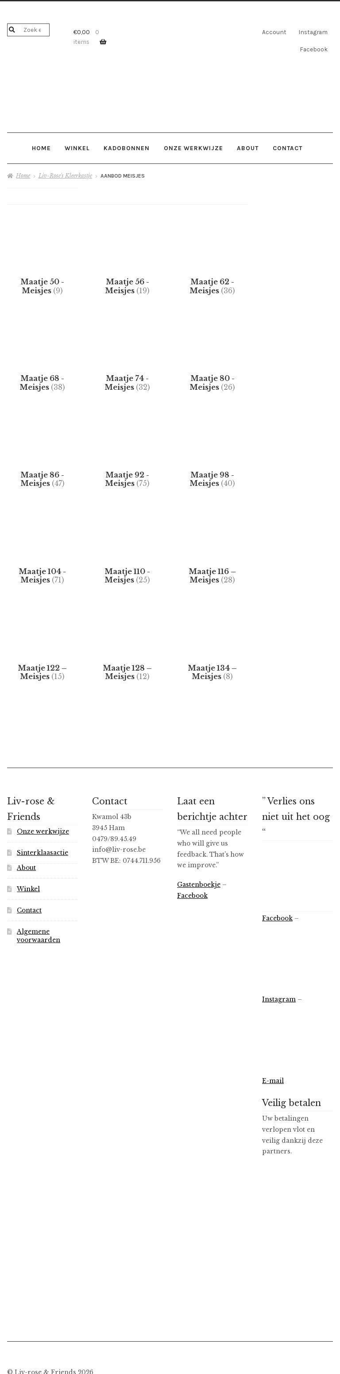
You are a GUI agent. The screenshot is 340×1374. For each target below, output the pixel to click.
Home (41, 147)
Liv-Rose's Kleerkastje (65, 175)
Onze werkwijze (193, 147)
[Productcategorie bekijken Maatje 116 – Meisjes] (212, 527)
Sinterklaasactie (42, 796)
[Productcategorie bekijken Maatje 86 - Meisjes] (42, 442)
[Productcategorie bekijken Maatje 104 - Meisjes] (42, 527)
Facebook (314, 49)
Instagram (313, 31)
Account (274, 31)
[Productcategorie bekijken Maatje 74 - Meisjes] (127, 357)
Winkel (77, 147)
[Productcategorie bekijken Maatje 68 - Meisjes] (42, 357)
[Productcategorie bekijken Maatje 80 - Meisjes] (212, 357)
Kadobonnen (127, 147)
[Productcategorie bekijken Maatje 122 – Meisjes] (42, 612)
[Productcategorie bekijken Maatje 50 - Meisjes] (42, 272)
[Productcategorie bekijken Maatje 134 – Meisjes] (212, 612)
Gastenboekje (198, 827)
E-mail (273, 1023)
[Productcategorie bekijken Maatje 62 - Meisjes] (212, 272)
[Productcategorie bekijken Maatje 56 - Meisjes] (127, 272)
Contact (287, 147)
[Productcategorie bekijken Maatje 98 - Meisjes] (212, 442)
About (248, 147)
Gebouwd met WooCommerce (105, 1326)
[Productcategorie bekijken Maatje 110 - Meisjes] (127, 527)
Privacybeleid (29, 1326)
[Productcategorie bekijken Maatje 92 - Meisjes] (127, 442)
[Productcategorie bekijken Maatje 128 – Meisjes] (127, 612)
